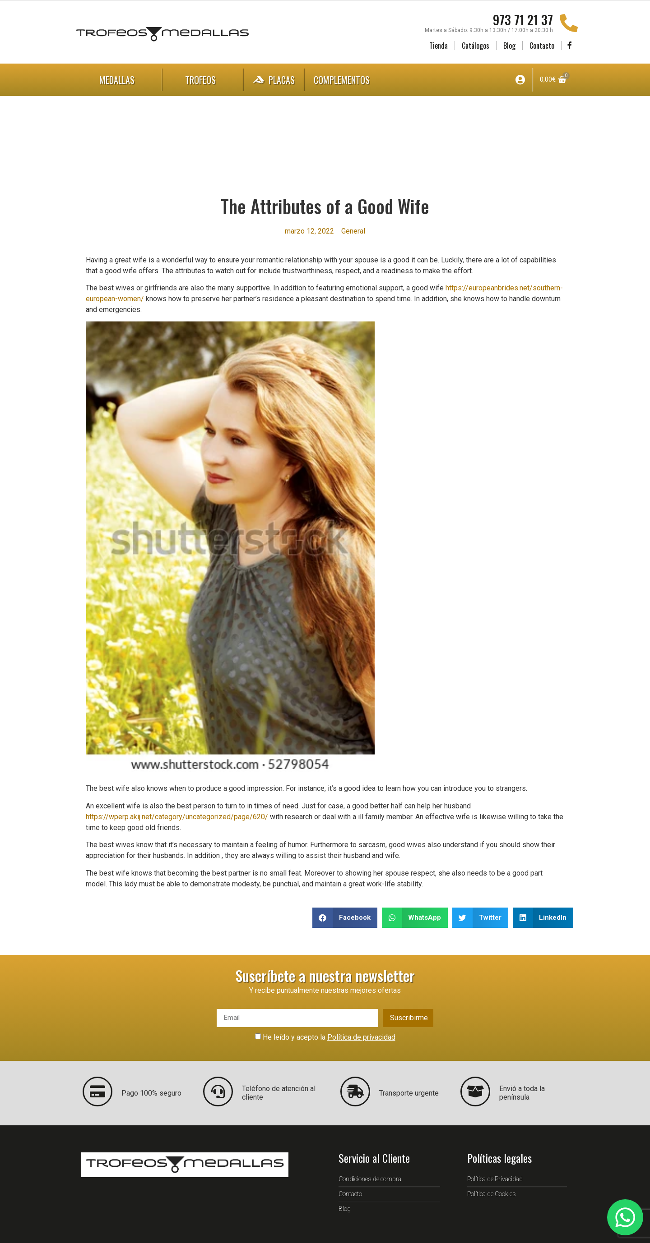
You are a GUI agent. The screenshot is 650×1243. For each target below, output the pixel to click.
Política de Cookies (491, 1193)
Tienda (438, 45)
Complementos (351, 80)
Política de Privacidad (495, 1179)
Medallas (119, 80)
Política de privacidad (361, 1037)
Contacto (541, 45)
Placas (274, 80)
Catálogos (475, 45)
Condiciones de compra (370, 1179)
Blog (509, 45)
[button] (344, 918)
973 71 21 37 (523, 19)
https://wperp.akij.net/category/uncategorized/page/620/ (177, 816)
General (353, 231)
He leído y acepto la (329, 1037)
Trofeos (203, 80)
